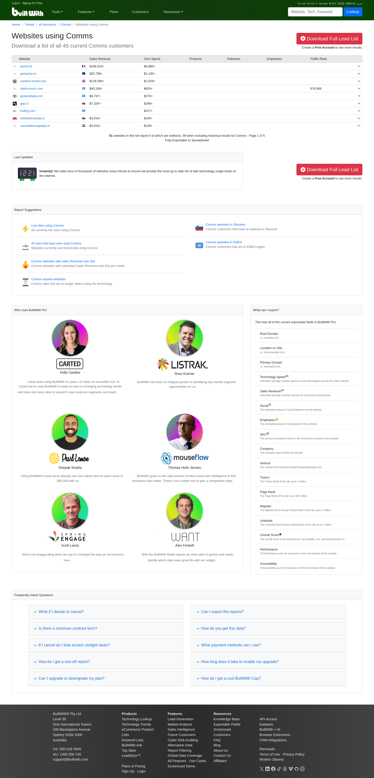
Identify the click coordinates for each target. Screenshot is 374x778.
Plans (114, 12)
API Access (268, 719)
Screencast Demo (181, 766)
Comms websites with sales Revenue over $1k (63, 261)
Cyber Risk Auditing (183, 740)
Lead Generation (181, 719)
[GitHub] (296, 768)
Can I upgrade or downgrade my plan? (69, 678)
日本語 (341, 3)
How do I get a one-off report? (62, 662)
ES (312, 3)
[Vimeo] (290, 768)
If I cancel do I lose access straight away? (72, 645)
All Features (177, 761)
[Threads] (285, 768)
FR (308, 3)
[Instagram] (302, 768)
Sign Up (128, 771)
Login (141, 771)
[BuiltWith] (28, 11)
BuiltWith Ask (132, 745)
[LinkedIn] (267, 768)
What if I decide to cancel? (59, 612)
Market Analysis (180, 724)
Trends (29, 24)
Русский (323, 3)
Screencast (222, 729)
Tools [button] (56, 12)
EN (299, 3)
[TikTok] (279, 768)
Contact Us (222, 755)
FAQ (217, 740)
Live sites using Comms (47, 225)
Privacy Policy (294, 754)
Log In (16, 3)
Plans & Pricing (133, 766)
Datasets (266, 724)
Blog (217, 745)
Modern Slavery (271, 759)
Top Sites (129, 750)
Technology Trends (136, 724)
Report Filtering (179, 750)
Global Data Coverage (185, 755)
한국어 (332, 3)
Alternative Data (180, 745)
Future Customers (181, 735)
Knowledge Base (227, 719)
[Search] (315, 11)
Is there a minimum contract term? (65, 628)
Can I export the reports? (220, 612)
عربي (359, 3)
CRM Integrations (273, 740)
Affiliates (220, 761)
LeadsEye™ (131, 755)
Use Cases (197, 761)
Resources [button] (172, 12)
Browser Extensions (274, 735)
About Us (221, 750)
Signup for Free (32, 3)
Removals (267, 749)
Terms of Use (269, 754)
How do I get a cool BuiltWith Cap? (228, 678)
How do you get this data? (221, 628)
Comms (66, 24)
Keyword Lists (133, 740)
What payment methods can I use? (228, 645)
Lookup (353, 12)
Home (16, 24)
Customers (140, 12)
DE (303, 3)
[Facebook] (273, 768)
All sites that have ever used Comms (56, 243)
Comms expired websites (48, 279)
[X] (261, 768)
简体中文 (351, 3)
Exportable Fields (227, 724)
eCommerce (47, 24)
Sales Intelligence (181, 729)
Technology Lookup (137, 719)
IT (316, 3)
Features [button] (85, 12)
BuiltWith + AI (269, 729)
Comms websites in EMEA (224, 242)
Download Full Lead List (329, 38)
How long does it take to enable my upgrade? (237, 662)
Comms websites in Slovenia (225, 224)
